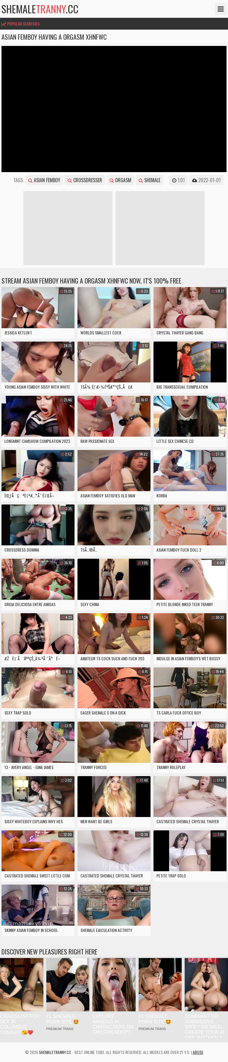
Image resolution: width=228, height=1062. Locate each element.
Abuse (198, 1052)
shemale (149, 180)
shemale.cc (39, 9)
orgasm (120, 180)
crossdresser (85, 180)
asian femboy (44, 180)
